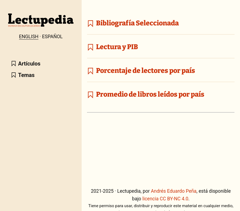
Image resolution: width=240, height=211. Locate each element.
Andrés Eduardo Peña (174, 191)
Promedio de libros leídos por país (145, 94)
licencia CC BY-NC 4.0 (165, 198)
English (28, 36)
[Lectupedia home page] (40, 25)
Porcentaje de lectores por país (141, 71)
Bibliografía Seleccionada (133, 23)
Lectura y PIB (112, 47)
